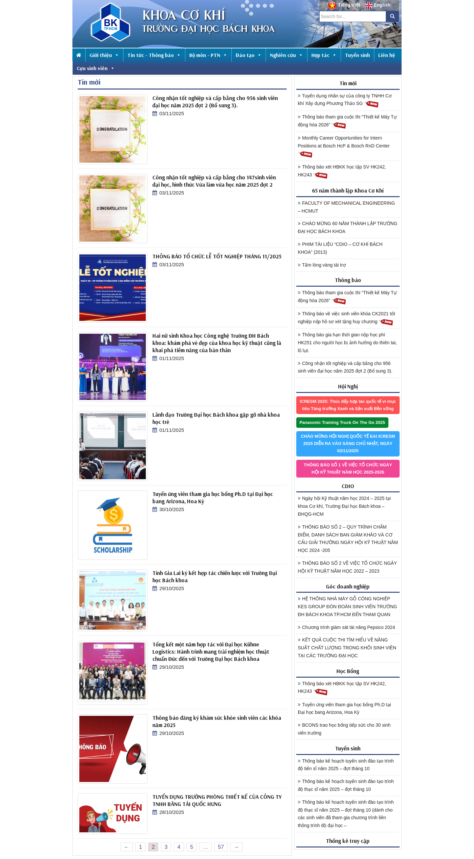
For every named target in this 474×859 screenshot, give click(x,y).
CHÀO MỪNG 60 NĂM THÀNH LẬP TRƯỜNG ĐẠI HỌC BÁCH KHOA (347, 227)
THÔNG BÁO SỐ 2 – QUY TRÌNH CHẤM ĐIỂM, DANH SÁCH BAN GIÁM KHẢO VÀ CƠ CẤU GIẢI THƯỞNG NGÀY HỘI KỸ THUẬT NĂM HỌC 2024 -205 (348, 538)
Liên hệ (386, 55)
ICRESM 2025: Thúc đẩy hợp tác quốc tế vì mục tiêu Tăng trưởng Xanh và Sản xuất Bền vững (348, 405)
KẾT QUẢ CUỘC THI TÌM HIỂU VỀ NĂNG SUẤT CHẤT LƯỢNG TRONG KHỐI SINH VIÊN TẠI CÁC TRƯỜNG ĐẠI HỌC (347, 647)
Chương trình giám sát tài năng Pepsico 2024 (346, 627)
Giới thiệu (104, 55)
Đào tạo (249, 55)
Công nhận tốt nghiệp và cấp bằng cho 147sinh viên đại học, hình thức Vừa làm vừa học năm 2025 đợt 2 (214, 181)
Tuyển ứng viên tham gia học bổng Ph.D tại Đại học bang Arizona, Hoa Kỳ (344, 708)
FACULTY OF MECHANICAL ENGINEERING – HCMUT (346, 207)
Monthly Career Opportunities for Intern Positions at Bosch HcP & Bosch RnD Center (344, 146)
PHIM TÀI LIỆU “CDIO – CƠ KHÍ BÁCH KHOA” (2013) (340, 248)
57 (221, 847)
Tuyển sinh (357, 55)
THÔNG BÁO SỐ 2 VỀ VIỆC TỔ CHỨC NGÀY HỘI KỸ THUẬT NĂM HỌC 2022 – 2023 (347, 567)
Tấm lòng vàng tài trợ (322, 265)
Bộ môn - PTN (208, 55)
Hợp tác (324, 55)
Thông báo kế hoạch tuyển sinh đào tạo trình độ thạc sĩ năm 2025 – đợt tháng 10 (346, 785)
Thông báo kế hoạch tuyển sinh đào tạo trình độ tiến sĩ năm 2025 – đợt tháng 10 (346, 764)
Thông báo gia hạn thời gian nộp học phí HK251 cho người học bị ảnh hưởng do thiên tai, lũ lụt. (347, 342)
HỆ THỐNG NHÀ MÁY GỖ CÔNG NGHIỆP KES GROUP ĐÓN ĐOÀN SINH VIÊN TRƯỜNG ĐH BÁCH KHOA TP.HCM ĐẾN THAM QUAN (347, 606)
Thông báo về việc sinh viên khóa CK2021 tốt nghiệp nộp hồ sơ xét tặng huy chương (346, 318)
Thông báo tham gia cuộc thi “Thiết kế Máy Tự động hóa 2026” (347, 121)
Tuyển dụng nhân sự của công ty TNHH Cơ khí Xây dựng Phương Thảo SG (345, 100)
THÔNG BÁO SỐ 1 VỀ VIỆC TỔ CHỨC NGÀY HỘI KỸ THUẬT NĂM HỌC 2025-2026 (348, 468)
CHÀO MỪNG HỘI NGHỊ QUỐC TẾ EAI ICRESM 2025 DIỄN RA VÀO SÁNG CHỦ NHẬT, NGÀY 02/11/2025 (348, 443)
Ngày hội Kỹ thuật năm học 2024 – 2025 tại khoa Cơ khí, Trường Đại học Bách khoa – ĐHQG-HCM (344, 506)
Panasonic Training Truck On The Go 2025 (342, 422)
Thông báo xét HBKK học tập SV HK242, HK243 (342, 171)
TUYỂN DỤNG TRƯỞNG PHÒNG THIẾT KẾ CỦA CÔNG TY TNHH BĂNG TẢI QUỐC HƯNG (217, 800)
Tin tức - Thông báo (154, 55)
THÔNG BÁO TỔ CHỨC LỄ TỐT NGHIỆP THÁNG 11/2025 (216, 256)
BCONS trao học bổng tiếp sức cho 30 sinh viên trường (344, 729)
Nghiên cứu (286, 55)
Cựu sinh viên (96, 68)
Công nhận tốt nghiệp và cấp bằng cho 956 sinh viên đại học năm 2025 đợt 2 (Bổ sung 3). (215, 101)
